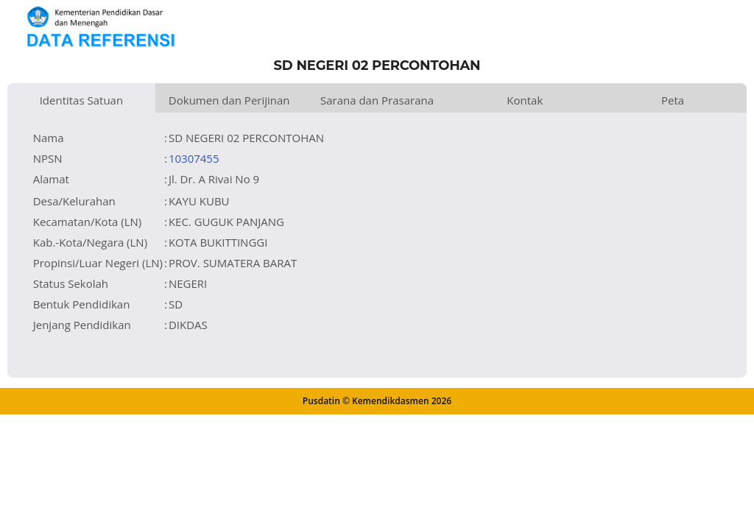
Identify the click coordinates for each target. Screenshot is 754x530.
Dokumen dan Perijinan (229, 100)
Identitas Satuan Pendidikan (82, 103)
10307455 (194, 158)
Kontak (525, 100)
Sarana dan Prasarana (377, 100)
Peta (672, 100)
